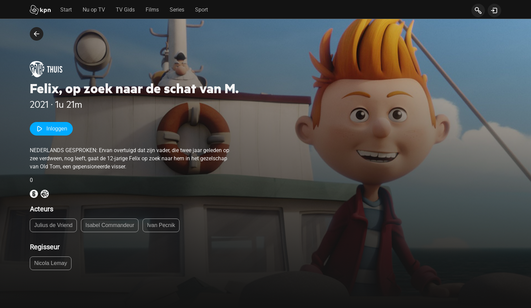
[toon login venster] (494, 10)
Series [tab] (177, 9)
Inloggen (51, 129)
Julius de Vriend (53, 225)
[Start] (40, 10)
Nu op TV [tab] (94, 9)
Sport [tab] (201, 9)
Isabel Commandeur (109, 225)
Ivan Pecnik (161, 225)
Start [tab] (66, 9)
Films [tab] (152, 9)
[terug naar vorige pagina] (36, 34)
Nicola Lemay (50, 263)
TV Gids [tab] (125, 9)
